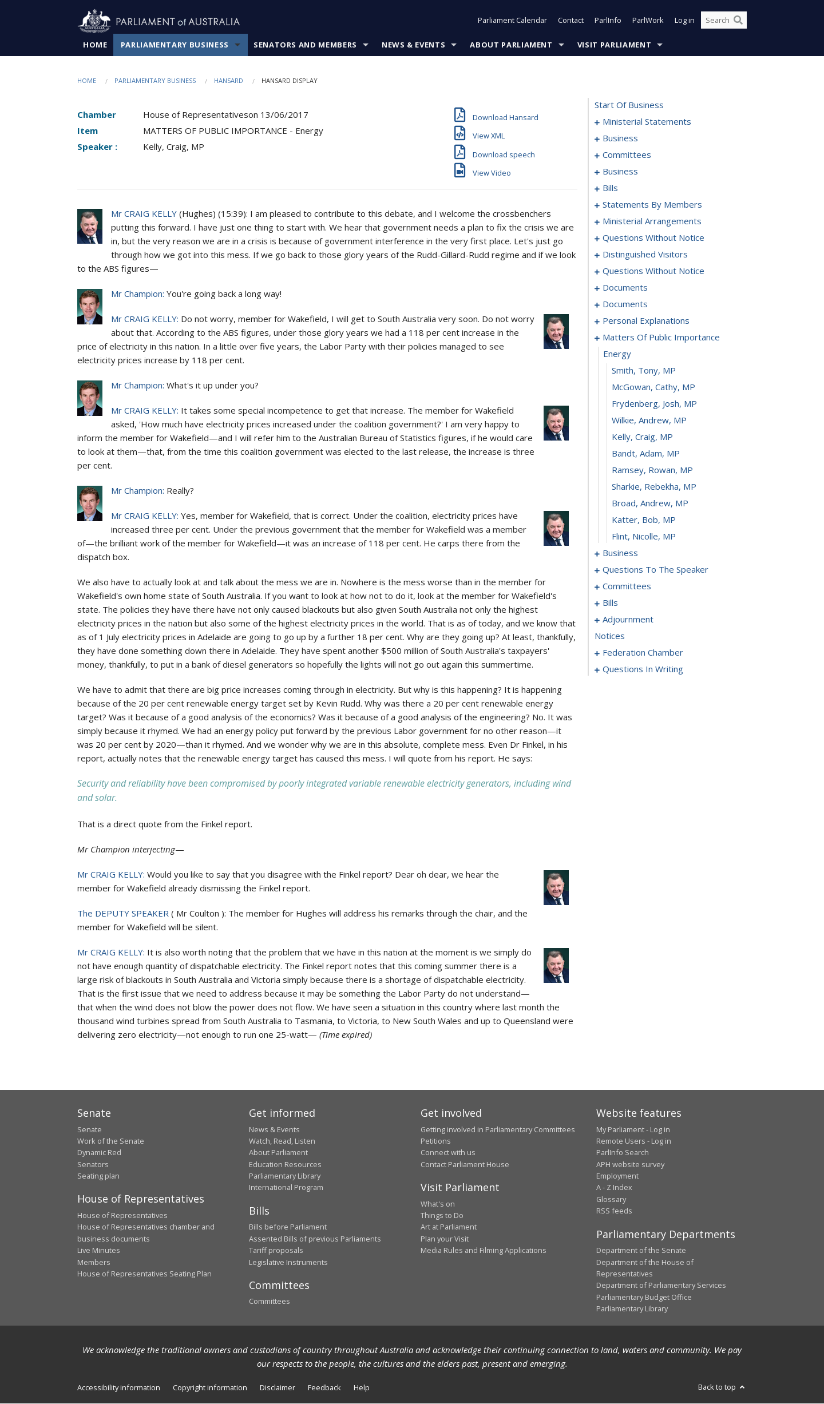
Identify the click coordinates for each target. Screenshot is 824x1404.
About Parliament (511, 45)
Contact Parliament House (465, 1164)
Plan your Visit (445, 1239)
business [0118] (620, 553)
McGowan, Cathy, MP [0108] (653, 387)
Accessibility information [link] (118, 1388)
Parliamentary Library (284, 1176)
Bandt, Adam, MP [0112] (646, 453)
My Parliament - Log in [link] (633, 1129)
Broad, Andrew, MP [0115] (650, 503)
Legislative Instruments (288, 1262)
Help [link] (362, 1388)
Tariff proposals (276, 1251)
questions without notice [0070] (653, 238)
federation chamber (643, 653)
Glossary (611, 1200)
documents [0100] (625, 304)
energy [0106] (617, 354)
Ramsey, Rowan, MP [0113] (652, 470)
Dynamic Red (99, 1153)
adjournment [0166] (628, 619)
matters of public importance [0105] (661, 337)
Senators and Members (305, 45)
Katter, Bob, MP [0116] (644, 520)
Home (95, 45)
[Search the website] (724, 21)
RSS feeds (614, 1211)
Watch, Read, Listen (282, 1141)
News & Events (413, 45)
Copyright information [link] (210, 1388)
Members (93, 1262)
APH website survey (630, 1164)
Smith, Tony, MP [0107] (644, 370)
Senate (89, 1129)
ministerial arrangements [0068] (652, 221)
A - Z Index (614, 1188)
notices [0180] (610, 636)
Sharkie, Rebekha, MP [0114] (654, 487)
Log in (685, 22)
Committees (269, 1301)
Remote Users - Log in (633, 1141)
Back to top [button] (722, 1387)
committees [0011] (627, 155)
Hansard (228, 81)
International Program (286, 1188)
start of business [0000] (629, 105)
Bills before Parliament (288, 1227)
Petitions (436, 1141)
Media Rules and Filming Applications (483, 1251)
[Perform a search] (738, 21)
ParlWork (648, 22)
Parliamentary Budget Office (644, 1297)
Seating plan (98, 1176)
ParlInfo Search (622, 1153)
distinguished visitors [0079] (645, 254)
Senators (93, 1164)
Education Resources (285, 1164)
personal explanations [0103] (646, 321)
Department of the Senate (641, 1251)
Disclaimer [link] (277, 1388)
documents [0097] (625, 288)
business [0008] (620, 138)
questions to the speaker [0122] (655, 570)
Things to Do (442, 1216)
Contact (571, 22)
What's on (438, 1204)
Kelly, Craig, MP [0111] (642, 437)
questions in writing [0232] (643, 669)
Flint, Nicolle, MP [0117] (644, 536)
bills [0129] (610, 603)
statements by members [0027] (652, 205)
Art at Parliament (449, 1227)
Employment (617, 1176)
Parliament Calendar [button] (512, 22)
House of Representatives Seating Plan (144, 1274)
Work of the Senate (110, 1141)
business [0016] (620, 171)
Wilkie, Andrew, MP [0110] (649, 420)
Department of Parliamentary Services (661, 1285)
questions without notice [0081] (653, 271)
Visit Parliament (614, 45)
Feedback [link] (324, 1388)
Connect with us (448, 1153)
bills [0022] (610, 188)
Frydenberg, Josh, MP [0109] (654, 404)
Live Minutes (98, 1251)
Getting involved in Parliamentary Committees (498, 1129)
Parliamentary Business (175, 45)
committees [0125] (627, 586)
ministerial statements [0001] (647, 122)
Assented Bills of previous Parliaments (315, 1239)
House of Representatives (122, 1216)
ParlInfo (608, 22)
